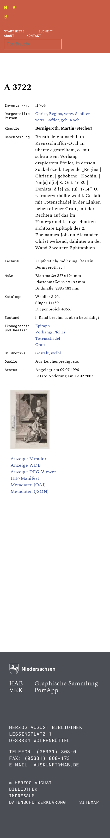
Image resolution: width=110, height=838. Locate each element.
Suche (44, 31)
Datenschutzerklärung (37, 802)
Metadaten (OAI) (28, 484)
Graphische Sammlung (66, 683)
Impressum (22, 795)
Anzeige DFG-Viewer (33, 471)
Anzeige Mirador (28, 458)
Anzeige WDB (25, 465)
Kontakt (34, 35)
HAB (16, 683)
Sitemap (89, 802)
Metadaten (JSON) (29, 491)
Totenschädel (47, 338)
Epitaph (42, 326)
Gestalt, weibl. (48, 353)
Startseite (14, 31)
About (9, 35)
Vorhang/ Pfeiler (50, 332)
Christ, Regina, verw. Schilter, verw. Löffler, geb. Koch (62, 117)
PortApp (46, 690)
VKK (16, 690)
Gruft (40, 345)
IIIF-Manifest (24, 478)
